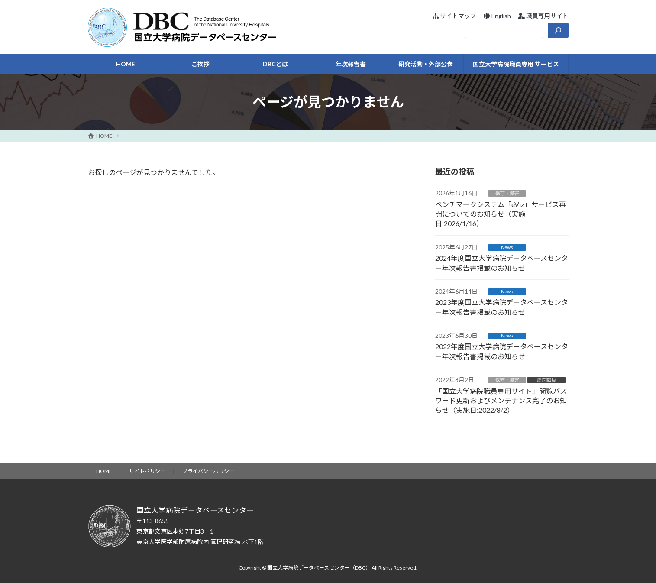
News (507, 247)
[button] (454, 15)
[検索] (558, 30)
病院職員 (546, 379)
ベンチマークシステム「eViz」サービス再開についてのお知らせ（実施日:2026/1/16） (500, 214)
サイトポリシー (147, 471)
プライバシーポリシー (208, 471)
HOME (104, 471)
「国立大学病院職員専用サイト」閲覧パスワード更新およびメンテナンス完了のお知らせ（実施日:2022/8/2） (501, 401)
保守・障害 (507, 193)
